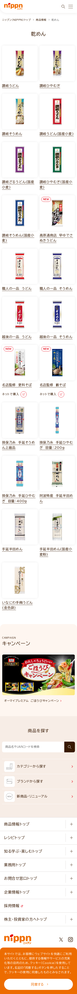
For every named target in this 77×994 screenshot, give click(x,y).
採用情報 (13, 905)
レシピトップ (14, 837)
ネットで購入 (14, 394)
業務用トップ (15, 865)
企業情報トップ (17, 892)
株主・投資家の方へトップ (25, 919)
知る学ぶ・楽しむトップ (23, 851)
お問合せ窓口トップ (20, 878)
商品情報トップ (17, 824)
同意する (39, 984)
